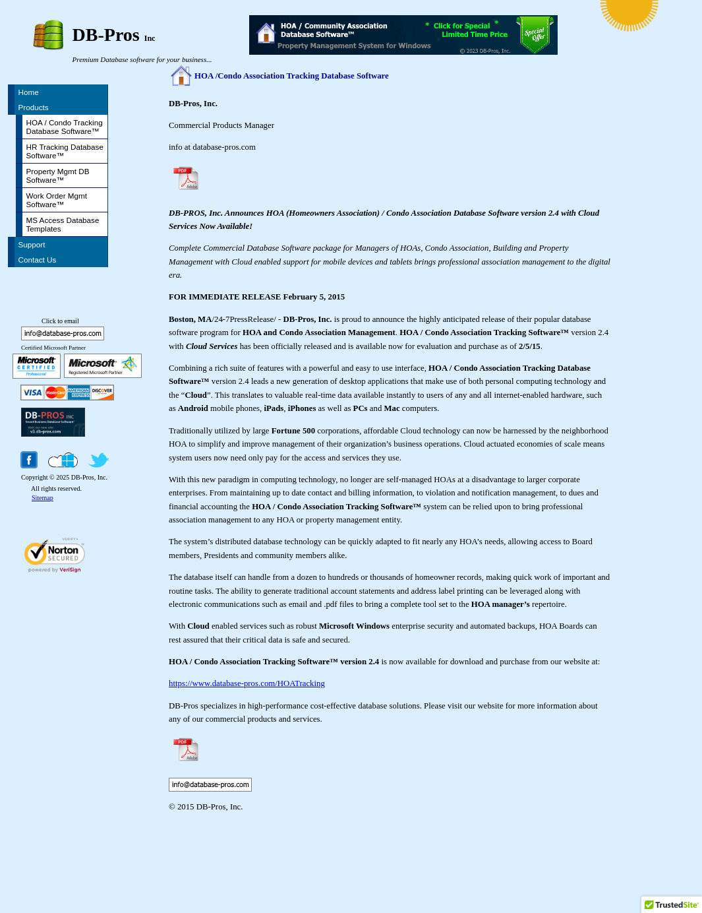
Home (28, 92)
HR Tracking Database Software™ (64, 151)
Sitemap (42, 497)
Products (33, 107)
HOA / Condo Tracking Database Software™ (64, 126)
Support (31, 244)
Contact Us (37, 259)
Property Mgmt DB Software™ (58, 175)
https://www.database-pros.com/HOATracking (247, 683)
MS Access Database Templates (63, 224)
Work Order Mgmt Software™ (57, 199)
